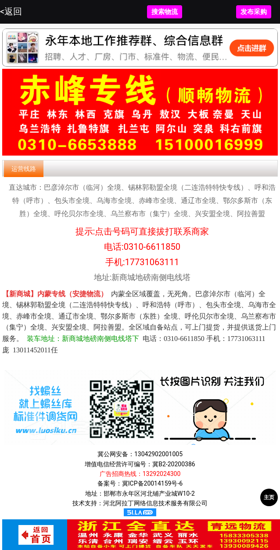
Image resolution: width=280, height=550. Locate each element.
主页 (269, 497)
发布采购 (254, 12)
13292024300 (162, 473)
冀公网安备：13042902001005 (140, 454)
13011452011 (32, 350)
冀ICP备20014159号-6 (152, 483)
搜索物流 (164, 12)
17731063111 (152, 262)
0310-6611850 (152, 246)
